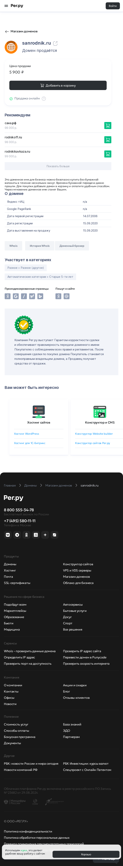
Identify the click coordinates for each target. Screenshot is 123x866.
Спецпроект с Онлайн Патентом (87, 770)
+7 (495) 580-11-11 (20, 520)
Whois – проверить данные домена (30, 651)
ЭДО (66, 730)
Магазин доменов (24, 31)
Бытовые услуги (75, 611)
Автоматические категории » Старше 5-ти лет (40, 277)
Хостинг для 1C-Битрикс (29, 443)
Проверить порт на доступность (27, 663)
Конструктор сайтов (78, 564)
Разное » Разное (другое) (25, 268)
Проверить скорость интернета (86, 663)
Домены (10, 564)
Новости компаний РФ (20, 770)
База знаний (72, 724)
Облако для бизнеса (78, 583)
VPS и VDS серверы (77, 570)
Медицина (12, 629)
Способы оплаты (16, 730)
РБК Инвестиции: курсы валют (85, 763)
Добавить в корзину (61, 85)
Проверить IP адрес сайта (82, 651)
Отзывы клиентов (76, 698)
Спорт (67, 623)
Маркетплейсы (15, 611)
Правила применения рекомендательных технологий (44, 844)
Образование (14, 617)
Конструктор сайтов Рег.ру (92, 443)
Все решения (72, 629)
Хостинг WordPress (26, 433)
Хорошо (86, 854)
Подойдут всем (15, 604)
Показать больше (58, 166)
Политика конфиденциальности (28, 831)
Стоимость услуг (16, 724)
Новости (10, 704)
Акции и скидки (75, 685)
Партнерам (71, 737)
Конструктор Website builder (94, 433)
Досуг (67, 617)
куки (24, 850)
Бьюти (8, 623)
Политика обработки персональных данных (36, 837)
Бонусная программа (19, 737)
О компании (13, 685)
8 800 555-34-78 (19, 509)
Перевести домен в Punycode (84, 657)
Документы (12, 743)
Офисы (9, 698)
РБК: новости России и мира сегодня (31, 763)
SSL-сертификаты (17, 583)
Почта (8, 577)
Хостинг (10, 570)
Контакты (11, 691)
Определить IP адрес (19, 657)
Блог (66, 691)
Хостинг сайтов (38, 422)
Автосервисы (73, 604)
